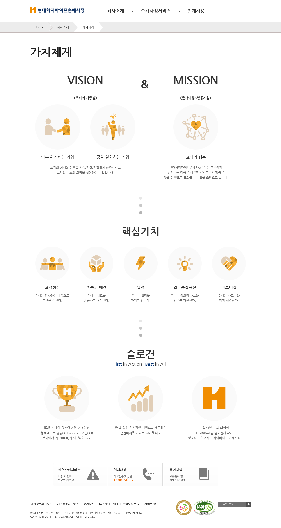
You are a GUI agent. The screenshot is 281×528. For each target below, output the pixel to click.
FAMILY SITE (229, 504)
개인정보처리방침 (68, 504)
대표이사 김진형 (97, 513)
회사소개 (115, 11)
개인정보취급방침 (41, 504)
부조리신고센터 (108, 504)
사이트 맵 (150, 504)
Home (39, 27)
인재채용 (196, 11)
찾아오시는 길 (131, 504)
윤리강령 (88, 504)
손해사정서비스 (156, 11)
